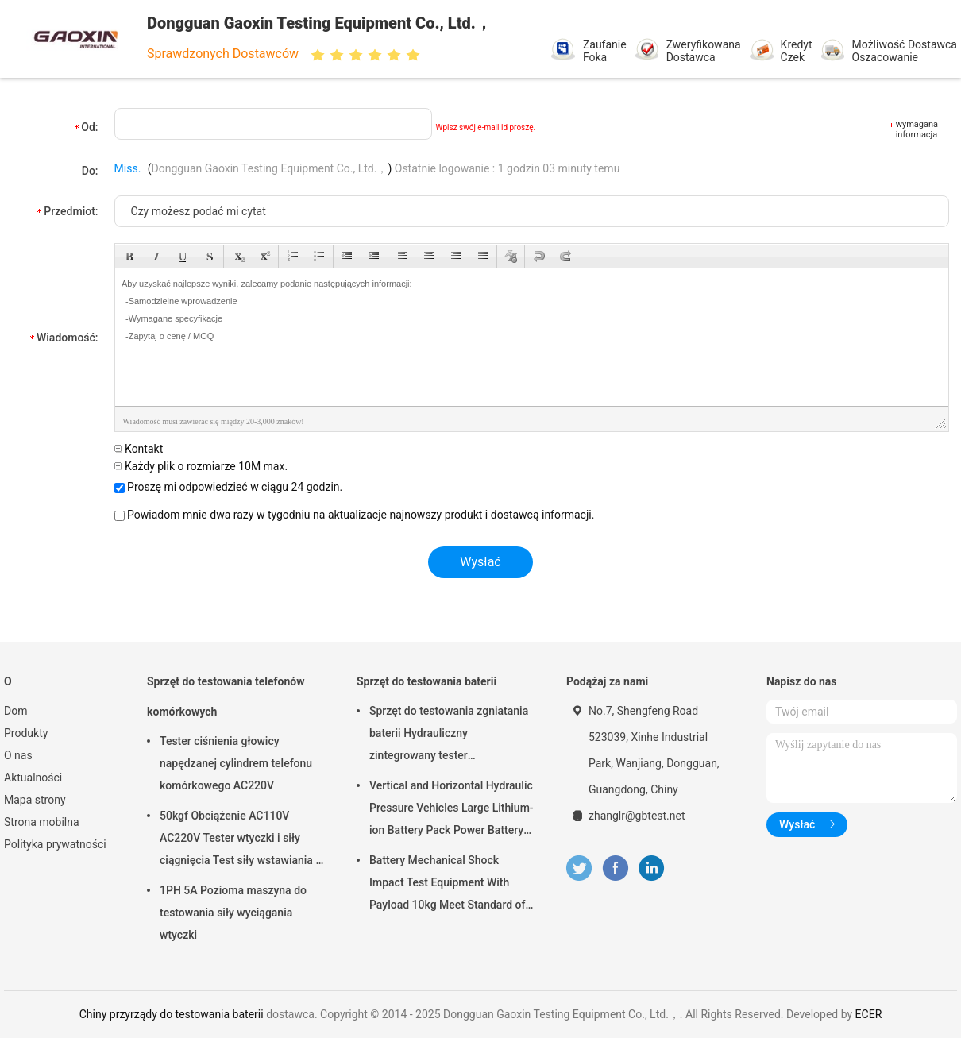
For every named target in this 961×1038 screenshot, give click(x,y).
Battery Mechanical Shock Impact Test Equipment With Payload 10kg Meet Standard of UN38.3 (447, 885)
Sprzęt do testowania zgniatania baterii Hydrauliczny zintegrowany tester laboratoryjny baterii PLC (448, 735)
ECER (868, 1014)
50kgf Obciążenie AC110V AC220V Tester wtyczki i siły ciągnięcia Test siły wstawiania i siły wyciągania (239, 840)
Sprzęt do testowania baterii (426, 681)
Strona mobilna (41, 822)
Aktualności (33, 777)
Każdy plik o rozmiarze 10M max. (201, 466)
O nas (18, 755)
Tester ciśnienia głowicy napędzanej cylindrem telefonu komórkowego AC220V (236, 763)
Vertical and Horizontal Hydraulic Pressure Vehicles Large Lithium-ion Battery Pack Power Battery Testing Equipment (451, 810)
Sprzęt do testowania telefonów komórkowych (225, 696)
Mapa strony (35, 799)
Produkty (26, 733)
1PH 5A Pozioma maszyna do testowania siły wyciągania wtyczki (233, 912)
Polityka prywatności (55, 844)
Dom (15, 710)
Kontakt (139, 448)
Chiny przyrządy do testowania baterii (171, 1014)
